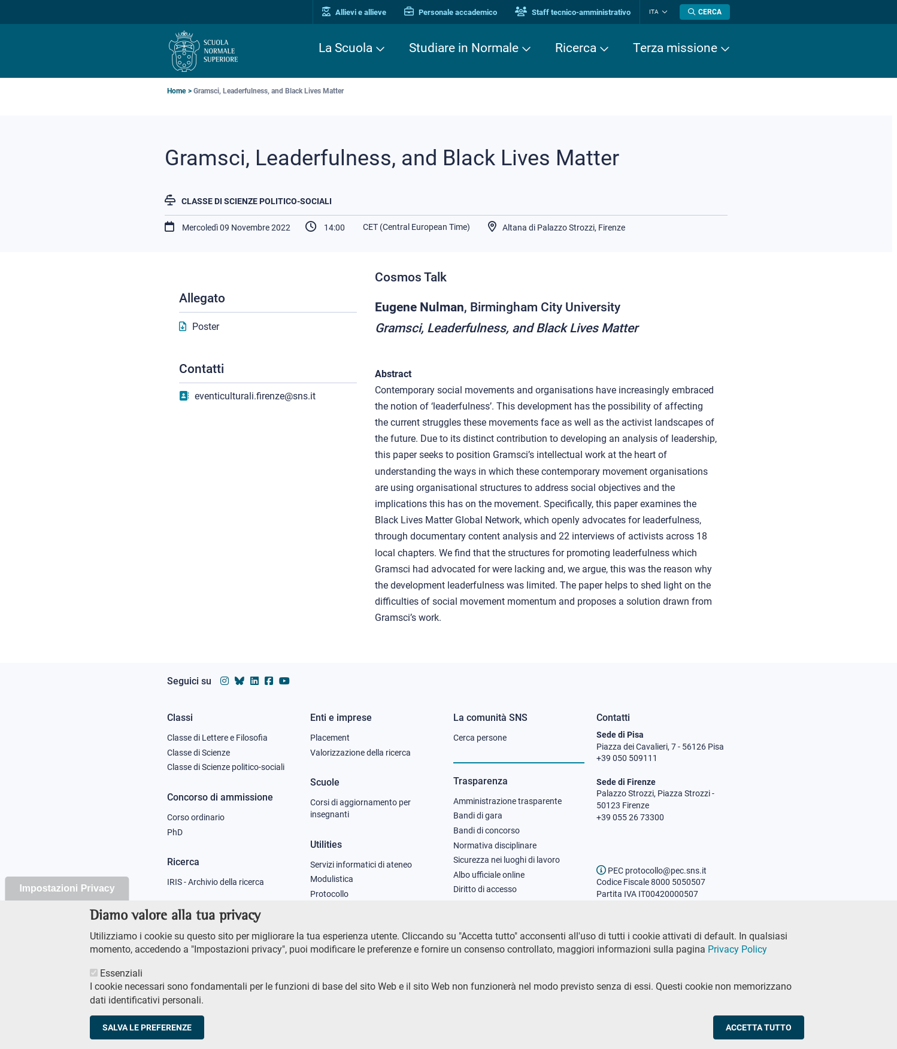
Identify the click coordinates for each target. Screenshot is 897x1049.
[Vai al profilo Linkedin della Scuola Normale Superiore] (254, 681)
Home (176, 91)
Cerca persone (480, 737)
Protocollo (329, 894)
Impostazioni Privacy (66, 894)
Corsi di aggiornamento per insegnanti (360, 808)
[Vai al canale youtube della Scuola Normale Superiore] (284, 681)
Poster (205, 326)
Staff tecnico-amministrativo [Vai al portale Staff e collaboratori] (573, 12)
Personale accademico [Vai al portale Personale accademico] (450, 12)
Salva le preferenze (147, 1033)
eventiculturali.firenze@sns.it (255, 396)
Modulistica (331, 879)
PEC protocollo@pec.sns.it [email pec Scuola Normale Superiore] (651, 870)
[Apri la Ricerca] (705, 12)
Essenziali (121, 979)
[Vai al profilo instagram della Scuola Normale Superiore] (224, 681)
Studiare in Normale (464, 48)
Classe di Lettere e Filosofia (217, 737)
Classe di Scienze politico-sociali (256, 201)
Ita (654, 11)
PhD (175, 832)
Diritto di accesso (485, 889)
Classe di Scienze (198, 752)
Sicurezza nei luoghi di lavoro (506, 860)
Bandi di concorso (486, 830)
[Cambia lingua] (663, 12)
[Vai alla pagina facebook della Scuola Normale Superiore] (269, 681)
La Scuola (345, 48)
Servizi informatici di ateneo (361, 864)
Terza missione (675, 48)
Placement (330, 737)
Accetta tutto (759, 1033)
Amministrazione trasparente (507, 801)
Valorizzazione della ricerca (360, 752)
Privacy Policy (737, 955)
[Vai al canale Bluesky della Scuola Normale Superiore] (239, 681)
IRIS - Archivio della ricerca (215, 882)
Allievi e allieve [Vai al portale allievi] (354, 12)
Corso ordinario (196, 817)
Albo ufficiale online (489, 875)
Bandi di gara (477, 815)
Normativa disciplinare (495, 845)
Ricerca (575, 48)
